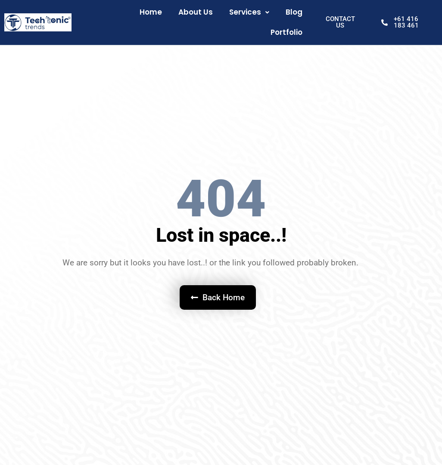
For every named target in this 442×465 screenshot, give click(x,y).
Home (151, 12)
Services (249, 12)
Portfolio (286, 32)
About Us (195, 12)
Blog (294, 12)
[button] (249, 12)
